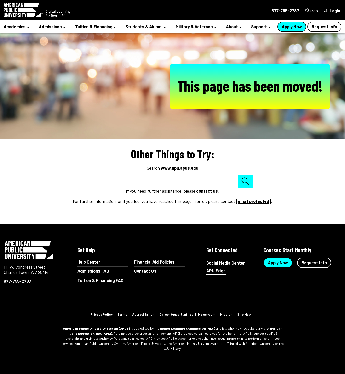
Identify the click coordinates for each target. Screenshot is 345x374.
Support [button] (259, 26)
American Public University (29, 250)
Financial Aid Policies (154, 262)
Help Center (88, 262)
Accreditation (143, 314)
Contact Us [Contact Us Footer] (145, 271)
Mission (226, 314)
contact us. (207, 191)
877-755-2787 (17, 281)
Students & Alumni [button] (144, 26)
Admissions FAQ (93, 271)
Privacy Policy (101, 314)
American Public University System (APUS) (96, 328)
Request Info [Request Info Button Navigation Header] (324, 26)
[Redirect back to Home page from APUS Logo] (45, 10)
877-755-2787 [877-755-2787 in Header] (277, 10)
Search (310, 10)
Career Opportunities (176, 314)
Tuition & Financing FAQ (100, 280)
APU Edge (216, 270)
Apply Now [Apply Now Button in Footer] (278, 262)
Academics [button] (15, 26)
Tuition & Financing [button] (93, 26)
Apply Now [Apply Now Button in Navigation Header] (292, 26)
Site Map (244, 314)
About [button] (232, 26)
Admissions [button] (50, 26)
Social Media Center (225, 262)
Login (335, 10)
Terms (122, 314)
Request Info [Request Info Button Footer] (314, 262)
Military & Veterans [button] (194, 26)
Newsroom (206, 314)
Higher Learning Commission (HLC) (187, 328)
